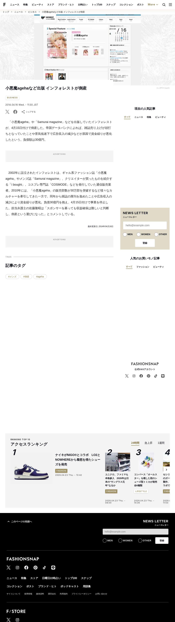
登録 (145, 243)
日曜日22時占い (51, 578)
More (153, 5)
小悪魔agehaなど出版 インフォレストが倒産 (63, 12)
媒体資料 (40, 594)
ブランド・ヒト (66, 4)
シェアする (28, 112)
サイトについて (13, 594)
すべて (127, 117)
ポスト (140, 4)
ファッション (142, 267)
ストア (50, 4)
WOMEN (145, 234)
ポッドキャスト (69, 586)
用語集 (87, 586)
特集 (25, 4)
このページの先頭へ (19, 521)
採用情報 (28, 594)
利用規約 (64, 594)
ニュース (14, 4)
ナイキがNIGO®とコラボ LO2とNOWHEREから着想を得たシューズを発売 (77, 459)
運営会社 (52, 594)
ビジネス (32, 12)
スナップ (110, 4)
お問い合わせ (101, 594)
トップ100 (97, 4)
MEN (130, 234)
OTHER (163, 234)
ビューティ (37, 4)
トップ (6, 12)
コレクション (126, 4)
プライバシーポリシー (81, 594)
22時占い (83, 4)
